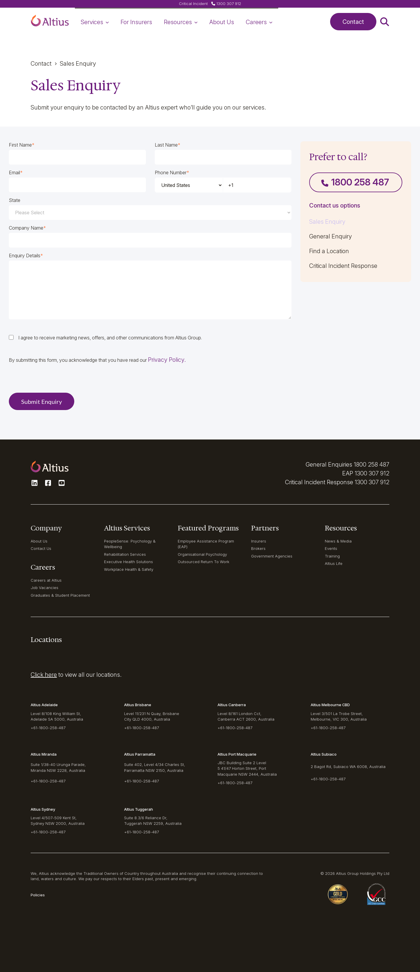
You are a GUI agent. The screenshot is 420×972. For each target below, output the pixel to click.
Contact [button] (353, 21)
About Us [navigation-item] (221, 22)
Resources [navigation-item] (180, 22)
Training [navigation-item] (332, 556)
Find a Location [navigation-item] (329, 251)
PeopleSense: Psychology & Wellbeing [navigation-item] (130, 544)
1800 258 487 (371, 464)
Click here (44, 674)
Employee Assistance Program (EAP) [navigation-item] (206, 544)
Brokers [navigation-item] (258, 548)
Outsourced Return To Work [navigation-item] (203, 561)
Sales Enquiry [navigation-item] (327, 221)
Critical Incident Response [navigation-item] (343, 265)
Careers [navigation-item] (259, 22)
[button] (50, 22)
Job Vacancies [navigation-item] (44, 587)
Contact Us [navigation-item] (41, 548)
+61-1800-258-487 (48, 727)
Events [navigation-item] (331, 548)
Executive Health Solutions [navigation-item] (128, 561)
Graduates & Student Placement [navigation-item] (60, 595)
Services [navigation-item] (95, 22)
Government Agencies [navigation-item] (271, 556)
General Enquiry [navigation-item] (330, 236)
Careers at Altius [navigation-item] (46, 580)
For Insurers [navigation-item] (136, 22)
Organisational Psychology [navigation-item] (202, 554)
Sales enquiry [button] (78, 63)
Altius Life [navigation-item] (333, 563)
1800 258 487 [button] (355, 182)
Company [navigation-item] (46, 528)
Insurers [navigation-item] (258, 541)
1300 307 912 (372, 473)
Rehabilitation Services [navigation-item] (125, 554)
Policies (38, 895)
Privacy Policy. (167, 359)
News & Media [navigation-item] (338, 541)
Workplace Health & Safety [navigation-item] (128, 569)
